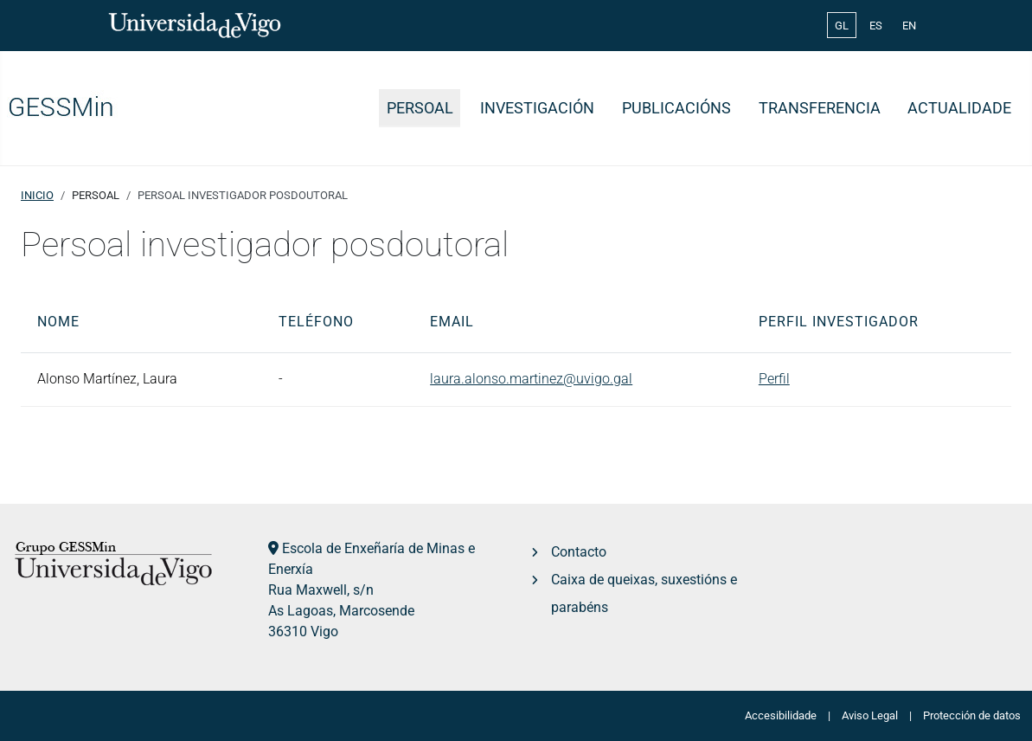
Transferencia (820, 108)
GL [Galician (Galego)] (842, 25)
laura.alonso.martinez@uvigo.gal (531, 378)
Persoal (420, 108)
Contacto (578, 552)
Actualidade (959, 108)
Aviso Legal (870, 715)
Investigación (537, 108)
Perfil (774, 378)
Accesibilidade (781, 715)
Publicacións (676, 108)
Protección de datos (972, 715)
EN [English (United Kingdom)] (909, 25)
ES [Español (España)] (875, 25)
